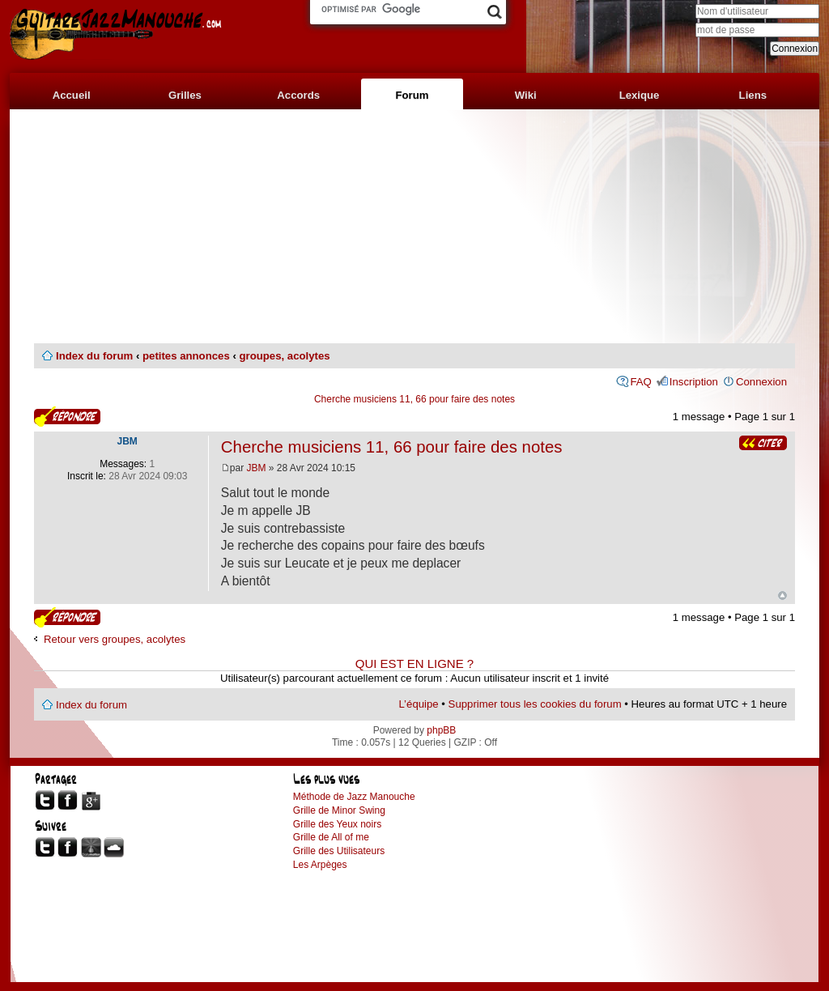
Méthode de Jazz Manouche (354, 796)
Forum (411, 95)
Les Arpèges (320, 864)
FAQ (640, 382)
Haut (782, 595)
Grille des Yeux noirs (337, 824)
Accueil (72, 95)
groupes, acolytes (284, 356)
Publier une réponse (67, 416)
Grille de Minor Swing (339, 810)
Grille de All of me (331, 837)
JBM (256, 468)
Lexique (639, 95)
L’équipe (419, 704)
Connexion (761, 382)
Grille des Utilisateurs (339, 851)
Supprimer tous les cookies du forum (535, 704)
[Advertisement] (414, 226)
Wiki (526, 95)
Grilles (185, 95)
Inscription (694, 382)
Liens (753, 95)
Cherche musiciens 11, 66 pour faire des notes (414, 399)
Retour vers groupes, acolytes (114, 639)
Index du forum (94, 356)
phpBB (441, 730)
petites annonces (186, 356)
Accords (298, 95)
